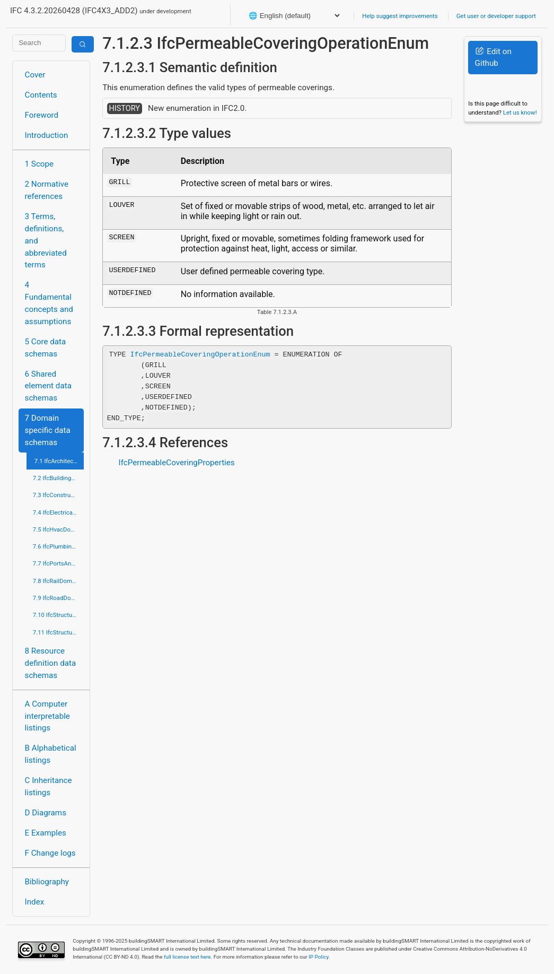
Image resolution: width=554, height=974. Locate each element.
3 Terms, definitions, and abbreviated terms (46, 240)
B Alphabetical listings (50, 754)
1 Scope (39, 164)
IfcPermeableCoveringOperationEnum (200, 354)
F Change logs (50, 853)
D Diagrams (45, 813)
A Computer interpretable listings (47, 716)
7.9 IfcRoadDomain (58, 598)
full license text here (187, 957)
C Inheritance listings (48, 786)
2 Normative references (47, 190)
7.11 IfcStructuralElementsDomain (58, 632)
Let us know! (520, 112)
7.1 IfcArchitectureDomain (59, 461)
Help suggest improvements (399, 16)
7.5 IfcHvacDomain (58, 529)
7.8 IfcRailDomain (57, 581)
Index (35, 902)
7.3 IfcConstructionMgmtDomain (58, 495)
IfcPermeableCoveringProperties (177, 462)
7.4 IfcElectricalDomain (58, 512)
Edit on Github (493, 57)
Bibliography (47, 881)
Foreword (42, 115)
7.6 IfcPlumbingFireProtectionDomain (58, 546)
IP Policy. (319, 957)
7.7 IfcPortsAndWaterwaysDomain (58, 563)
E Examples (45, 833)
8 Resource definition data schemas (50, 663)
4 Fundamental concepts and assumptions (49, 303)
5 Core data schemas (45, 348)
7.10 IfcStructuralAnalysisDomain (58, 615)
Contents (41, 95)
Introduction (46, 135)
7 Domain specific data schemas (48, 430)
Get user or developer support (496, 16)
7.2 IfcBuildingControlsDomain (58, 478)
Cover (35, 75)
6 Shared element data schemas (48, 386)
